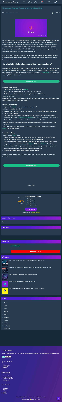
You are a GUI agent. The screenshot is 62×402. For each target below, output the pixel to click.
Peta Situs (5, 366)
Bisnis (15, 12)
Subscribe (35, 251)
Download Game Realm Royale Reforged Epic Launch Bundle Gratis (26, 288)
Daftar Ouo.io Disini (31, 81)
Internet (6, 311)
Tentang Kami (6, 365)
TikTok (4, 392)
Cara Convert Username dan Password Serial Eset (22, 281)
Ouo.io (14, 107)
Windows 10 (7, 326)
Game (5, 308)
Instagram (5, 391)
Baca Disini (45, 72)
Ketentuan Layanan (8, 378)
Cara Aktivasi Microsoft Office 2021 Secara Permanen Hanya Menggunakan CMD (30, 267)
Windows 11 (7, 328)
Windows (6, 323)
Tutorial (6, 320)
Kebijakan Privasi (7, 377)
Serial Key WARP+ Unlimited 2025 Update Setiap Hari (23, 274)
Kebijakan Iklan (7, 376)
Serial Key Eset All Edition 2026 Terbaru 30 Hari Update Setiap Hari (26, 260)
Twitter (5, 389)
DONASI (5, 368)
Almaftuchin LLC (35, 399)
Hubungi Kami (6, 380)
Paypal (4, 128)
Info (18, 12)
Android (6, 303)
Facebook (5, 388)
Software (6, 317)
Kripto (5, 314)
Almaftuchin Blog (30, 397)
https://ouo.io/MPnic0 (26, 118)
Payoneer (44, 144)
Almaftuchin (15, 246)
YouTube (5, 393)
